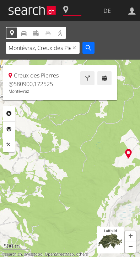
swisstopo (33, 254)
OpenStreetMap (59, 254)
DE (107, 11)
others (82, 254)
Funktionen (9, 144)
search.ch (13, 254)
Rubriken (9, 113)
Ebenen (9, 129)
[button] (130, 236)
